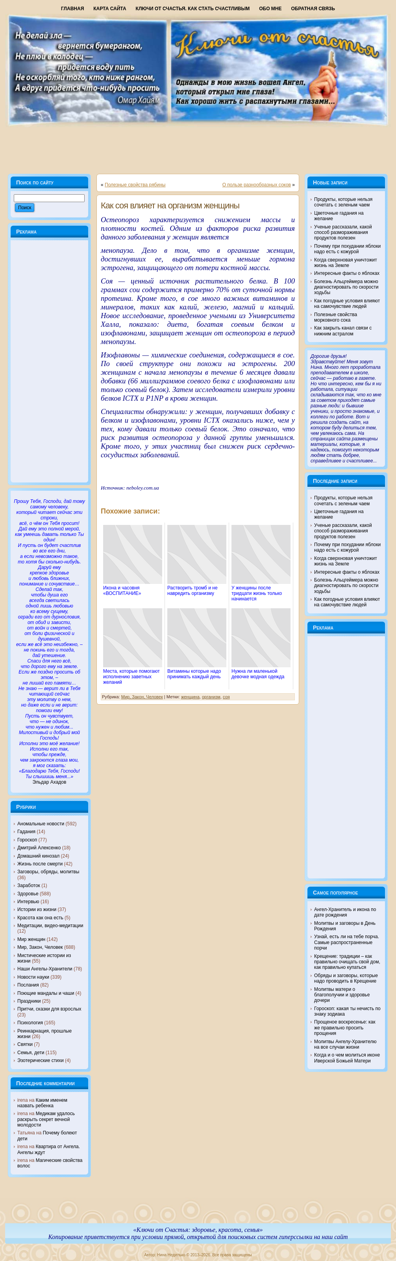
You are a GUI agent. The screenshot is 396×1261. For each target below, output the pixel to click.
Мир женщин (31, 939)
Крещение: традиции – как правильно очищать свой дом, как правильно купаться (347, 962)
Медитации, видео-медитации (50, 925)
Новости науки (33, 977)
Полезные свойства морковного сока (335, 317)
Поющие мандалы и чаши (45, 993)
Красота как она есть (40, 917)
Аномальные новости (40, 824)
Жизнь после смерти (40, 864)
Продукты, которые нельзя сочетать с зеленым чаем (343, 202)
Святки (25, 1044)
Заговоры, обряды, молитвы (48, 871)
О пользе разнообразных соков (256, 185)
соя (226, 696)
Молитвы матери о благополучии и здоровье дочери (342, 995)
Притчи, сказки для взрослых (49, 1009)
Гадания (26, 831)
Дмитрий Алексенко (39, 847)
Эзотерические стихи (40, 1060)
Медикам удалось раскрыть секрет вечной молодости (46, 1119)
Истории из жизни (36, 909)
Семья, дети (30, 1052)
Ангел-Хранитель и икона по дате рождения (345, 912)
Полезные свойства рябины (135, 185)
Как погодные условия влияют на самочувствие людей (347, 303)
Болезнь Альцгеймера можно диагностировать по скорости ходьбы (346, 287)
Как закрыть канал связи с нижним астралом (343, 330)
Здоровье (28, 894)
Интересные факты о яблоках (346, 273)
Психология (30, 1022)
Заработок (28, 885)
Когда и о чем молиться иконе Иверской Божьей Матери (347, 1057)
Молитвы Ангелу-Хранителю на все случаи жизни (345, 1044)
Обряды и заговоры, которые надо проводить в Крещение (346, 978)
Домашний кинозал (38, 856)
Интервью (28, 901)
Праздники (29, 1001)
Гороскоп (27, 840)
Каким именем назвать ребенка (42, 1102)
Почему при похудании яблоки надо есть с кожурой (347, 248)
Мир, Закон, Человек (40, 947)
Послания (28, 985)
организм (211, 696)
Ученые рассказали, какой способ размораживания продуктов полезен (343, 232)
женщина (190, 696)
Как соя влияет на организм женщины (170, 205)
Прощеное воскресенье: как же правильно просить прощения (345, 1027)
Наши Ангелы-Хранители (44, 969)
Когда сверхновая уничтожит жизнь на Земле (345, 262)
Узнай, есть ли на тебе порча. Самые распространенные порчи (346, 942)
